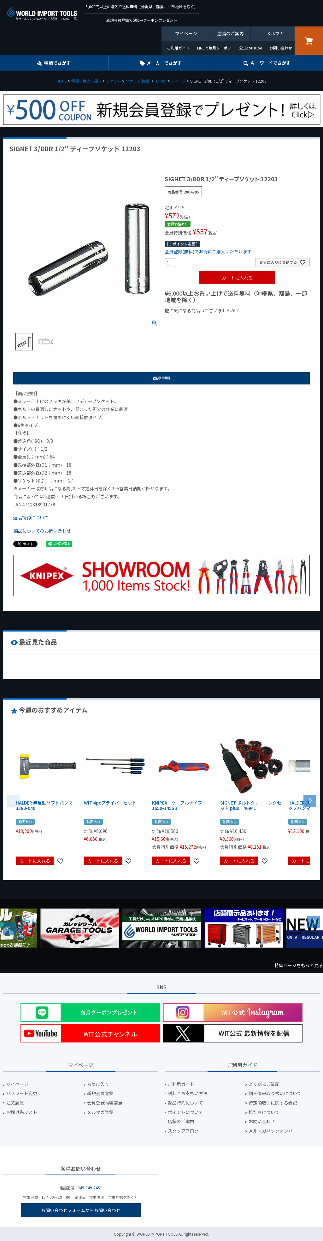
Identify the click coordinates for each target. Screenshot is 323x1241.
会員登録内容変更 (104, 1103)
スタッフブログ (183, 1131)
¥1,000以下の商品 (185, 321)
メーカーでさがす (164, 63)
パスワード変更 (21, 1093)
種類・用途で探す (86, 81)
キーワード (271, 63)
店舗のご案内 (230, 33)
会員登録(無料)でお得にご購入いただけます (208, 251)
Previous (9, 928)
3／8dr (161, 81)
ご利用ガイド (178, 47)
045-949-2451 (90, 1187)
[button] (309, 800)
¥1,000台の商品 (227, 321)
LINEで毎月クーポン (214, 47)
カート (309, 40)
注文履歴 (15, 1103)
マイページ (186, 33)
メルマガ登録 (100, 1112)
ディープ (178, 81)
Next (313, 922)
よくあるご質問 (264, 1084)
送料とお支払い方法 (188, 1093)
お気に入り (98, 1084)
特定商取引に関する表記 (273, 1103)
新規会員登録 (100, 1093)
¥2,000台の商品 (266, 321)
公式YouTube (250, 47)
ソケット (113, 81)
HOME (61, 81)
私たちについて (264, 1112)
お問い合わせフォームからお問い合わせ (80, 1210)
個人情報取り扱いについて (275, 1093)
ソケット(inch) (138, 81)
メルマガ (275, 33)
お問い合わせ (280, 47)
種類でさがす (57, 63)
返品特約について (31, 517)
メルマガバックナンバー (273, 1131)
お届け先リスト (21, 1112)
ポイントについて (185, 1112)
